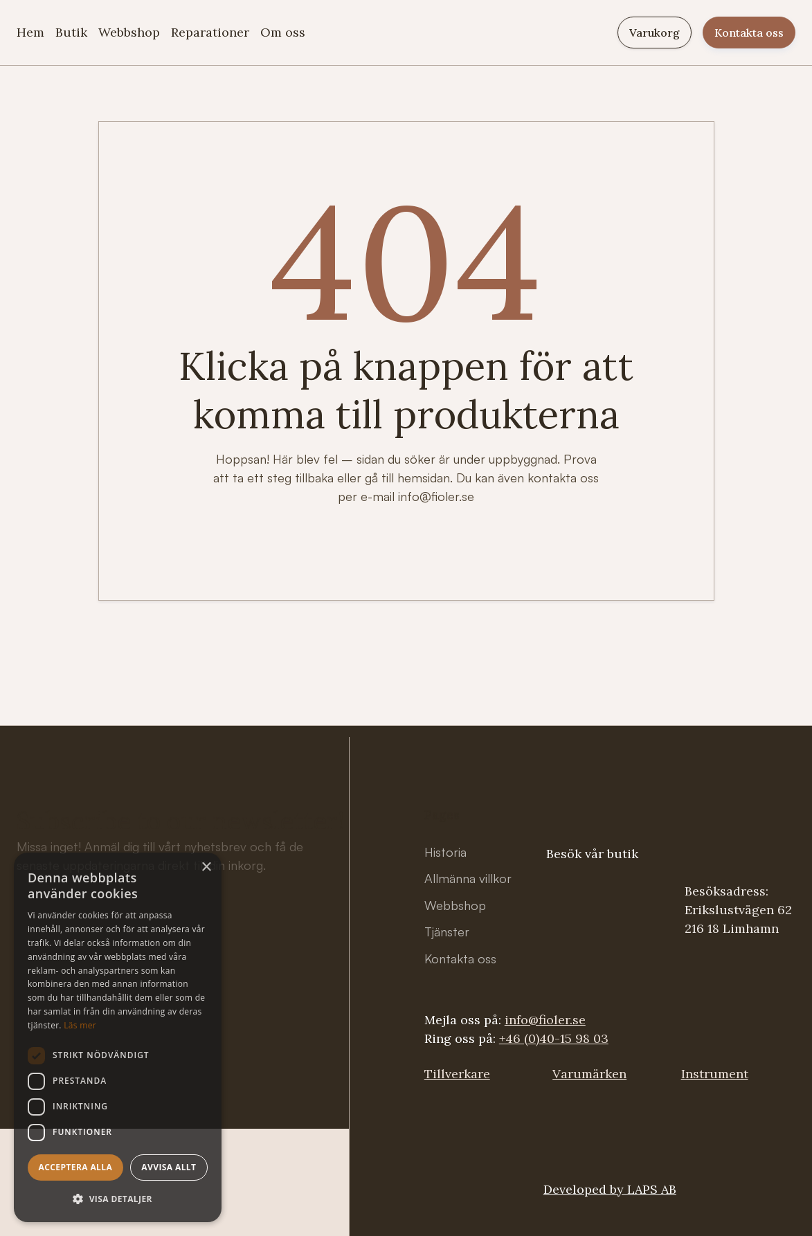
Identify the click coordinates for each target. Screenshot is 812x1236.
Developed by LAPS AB (609, 1189)
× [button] (206, 867)
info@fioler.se (545, 1020)
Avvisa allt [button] (168, 1167)
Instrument (714, 1074)
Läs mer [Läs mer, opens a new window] (80, 1025)
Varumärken (589, 1074)
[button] (118, 1199)
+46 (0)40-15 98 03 (553, 1038)
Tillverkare (457, 1074)
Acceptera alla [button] (76, 1167)
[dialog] (118, 1037)
